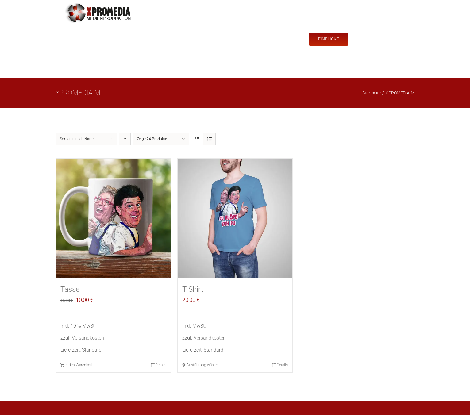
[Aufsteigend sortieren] (125, 139)
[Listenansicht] (209, 139)
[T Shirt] (235, 218)
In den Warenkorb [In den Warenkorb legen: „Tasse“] (79, 365)
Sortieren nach (77, 139)
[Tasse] (113, 218)
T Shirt (192, 289)
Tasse (69, 289)
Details (160, 365)
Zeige (152, 139)
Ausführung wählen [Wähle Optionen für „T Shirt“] (203, 365)
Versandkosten (88, 338)
